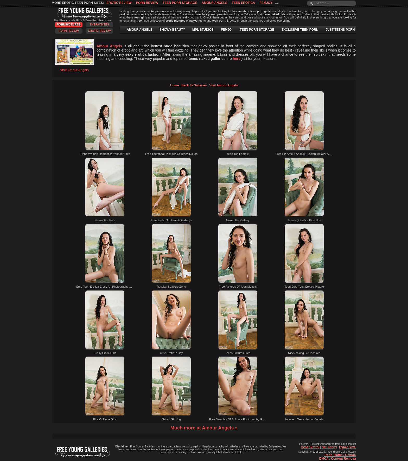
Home (174, 85)
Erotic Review (118, 3)
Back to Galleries (194, 85)
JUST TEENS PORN (340, 29)
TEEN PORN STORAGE (257, 29)
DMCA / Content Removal (338, 458)
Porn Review (147, 3)
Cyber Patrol (310, 447)
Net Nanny (329, 447)
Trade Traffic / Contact (340, 455)
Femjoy (265, 3)
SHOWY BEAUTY (172, 29)
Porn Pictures (68, 24)
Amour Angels (214, 3)
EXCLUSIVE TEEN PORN (300, 29)
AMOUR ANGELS (139, 29)
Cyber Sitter (348, 447)
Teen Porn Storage (180, 3)
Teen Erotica (243, 3)
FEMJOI (227, 29)
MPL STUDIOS (203, 29)
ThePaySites (99, 24)
